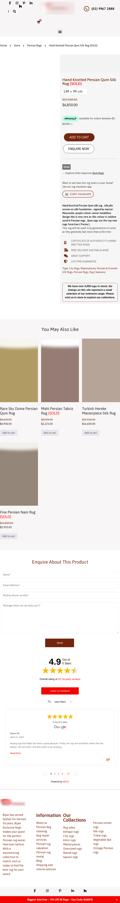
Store (17, 45)
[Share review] (108, 760)
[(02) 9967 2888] (86, 8)
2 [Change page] (54, 773)
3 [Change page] (58, 773)
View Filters (59, 702)
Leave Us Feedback (60, 691)
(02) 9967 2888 (103, 8)
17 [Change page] (68, 773)
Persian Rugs (34, 45)
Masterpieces (88, 268)
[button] (14, 11)
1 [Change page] (51, 773)
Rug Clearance (97, 272)
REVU (66, 781)
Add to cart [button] (8, 432)
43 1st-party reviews (69, 679)
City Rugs (74, 268)
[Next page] (75, 773)
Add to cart (79, 137)
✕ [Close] (117, 899)
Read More (15, 753)
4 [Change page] (62, 773)
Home (3, 45)
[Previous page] (44, 773)
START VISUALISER (78, 194)
